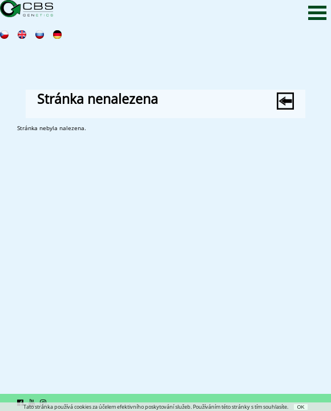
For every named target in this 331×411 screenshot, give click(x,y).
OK (300, 407)
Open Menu (317, 13)
